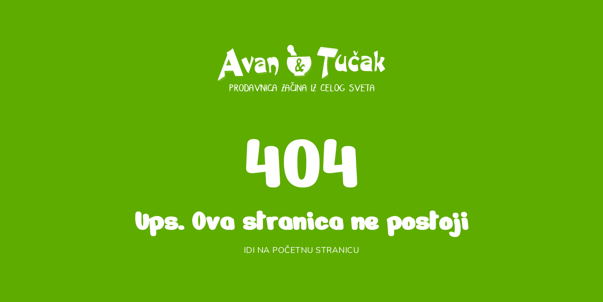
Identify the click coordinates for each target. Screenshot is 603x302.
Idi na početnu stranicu (302, 250)
